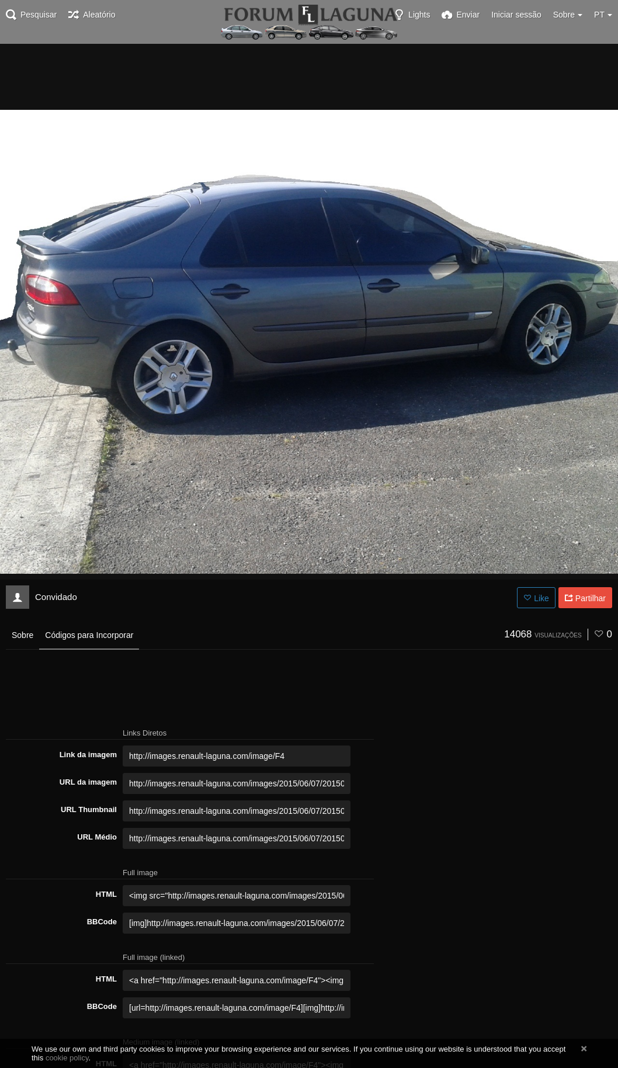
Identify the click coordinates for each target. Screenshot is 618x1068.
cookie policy (67, 1057)
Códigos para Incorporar (89, 635)
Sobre (22, 635)
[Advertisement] (309, 76)
